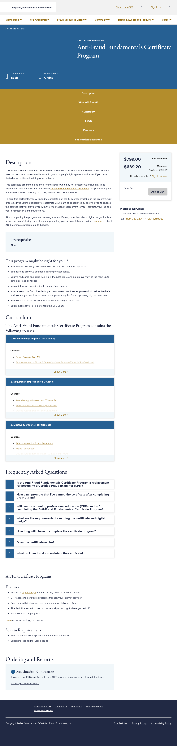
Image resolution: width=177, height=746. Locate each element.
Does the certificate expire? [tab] (35, 542)
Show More (60, 371)
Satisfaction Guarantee (88, 139)
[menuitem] (13, 19)
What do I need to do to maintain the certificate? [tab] (50, 553)
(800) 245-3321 (134, 218)
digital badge (29, 592)
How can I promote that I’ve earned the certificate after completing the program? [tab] (63, 496)
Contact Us (61, 706)
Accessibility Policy (161, 723)
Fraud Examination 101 (28, 357)
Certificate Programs (16, 29)
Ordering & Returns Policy (25, 683)
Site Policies (120, 723)
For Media (76, 706)
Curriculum (88, 111)
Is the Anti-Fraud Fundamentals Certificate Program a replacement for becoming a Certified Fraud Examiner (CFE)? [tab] (63, 484)
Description (88, 93)
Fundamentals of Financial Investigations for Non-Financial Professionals (55, 362)
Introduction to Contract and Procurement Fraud (42, 453)
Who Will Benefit (88, 102)
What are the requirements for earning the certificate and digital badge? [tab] (61, 520)
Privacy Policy (139, 723)
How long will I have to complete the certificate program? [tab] (56, 531)
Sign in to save (159, 176)
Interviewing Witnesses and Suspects (36, 400)
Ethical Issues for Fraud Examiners (34, 443)
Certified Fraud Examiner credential (69, 188)
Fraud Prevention (25, 448)
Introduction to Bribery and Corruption (36, 410)
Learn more (99, 221)
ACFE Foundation (43, 710)
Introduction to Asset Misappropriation (36, 405)
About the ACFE (124, 7)
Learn (9, 620)
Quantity (128, 188)
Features (88, 130)
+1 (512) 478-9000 (153, 218)
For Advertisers (94, 706)
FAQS (88, 120)
